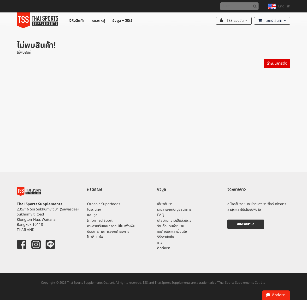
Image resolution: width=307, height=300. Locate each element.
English (284, 6)
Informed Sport (99, 220)
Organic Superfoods (103, 204)
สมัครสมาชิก (245, 224)
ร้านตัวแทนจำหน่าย (170, 226)
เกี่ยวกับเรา (164, 204)
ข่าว (159, 242)
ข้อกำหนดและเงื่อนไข (172, 231)
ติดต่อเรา (163, 248)
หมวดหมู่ (98, 20)
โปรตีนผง (94, 209)
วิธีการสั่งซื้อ (165, 237)
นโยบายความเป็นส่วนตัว (174, 220)
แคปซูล (92, 215)
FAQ (160, 215)
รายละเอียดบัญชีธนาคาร (174, 209)
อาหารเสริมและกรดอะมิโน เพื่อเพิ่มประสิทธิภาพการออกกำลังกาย (111, 228)
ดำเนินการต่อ (277, 63)
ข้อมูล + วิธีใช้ (122, 20)
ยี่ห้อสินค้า (76, 20)
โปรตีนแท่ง (95, 237)
